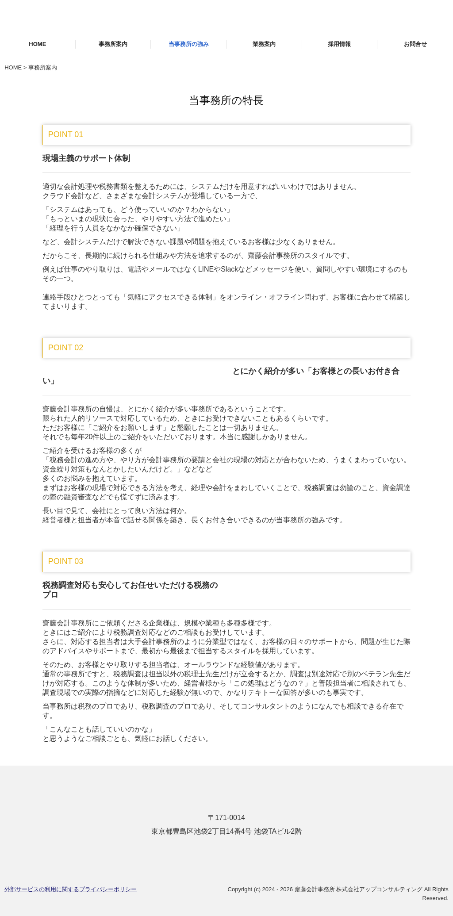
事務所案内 (113, 44)
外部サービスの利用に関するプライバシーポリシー (70, 889)
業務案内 (264, 44)
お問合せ (415, 44)
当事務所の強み (189, 44)
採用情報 (339, 44)
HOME (37, 44)
